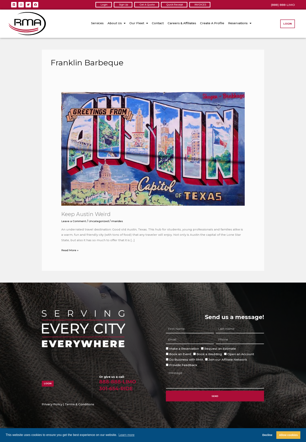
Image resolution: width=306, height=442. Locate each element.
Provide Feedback (183, 365)
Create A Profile (212, 23)
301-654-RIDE (118, 388)
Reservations (239, 23)
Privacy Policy (52, 404)
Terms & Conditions (79, 404)
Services (97, 23)
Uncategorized (103, 221)
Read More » (71, 249)
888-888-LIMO (120, 381)
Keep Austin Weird (88, 214)
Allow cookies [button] (288, 435)
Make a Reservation (184, 348)
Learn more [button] (126, 435)
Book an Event (180, 354)
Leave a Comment (75, 221)
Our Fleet (138, 23)
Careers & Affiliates (182, 23)
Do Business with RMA (186, 359)
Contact (158, 23)
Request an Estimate (220, 348)
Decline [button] (267, 435)
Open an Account (240, 354)
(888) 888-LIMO (283, 5)
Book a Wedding (209, 354)
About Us (116, 23)
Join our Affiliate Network (227, 359)
